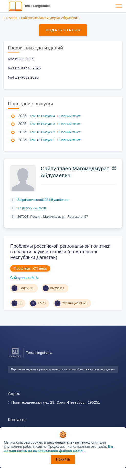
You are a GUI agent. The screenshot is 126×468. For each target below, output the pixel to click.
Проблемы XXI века (30, 268)
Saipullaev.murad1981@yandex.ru (42, 200)
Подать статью (63, 30)
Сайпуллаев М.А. (24, 278)
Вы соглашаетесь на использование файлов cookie (58, 448)
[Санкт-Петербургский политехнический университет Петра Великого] (15, 357)
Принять (63, 459)
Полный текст (69, 116)
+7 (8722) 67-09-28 (31, 208)
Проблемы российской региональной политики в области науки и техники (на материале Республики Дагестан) (60, 252)
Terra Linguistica (37, 6)
